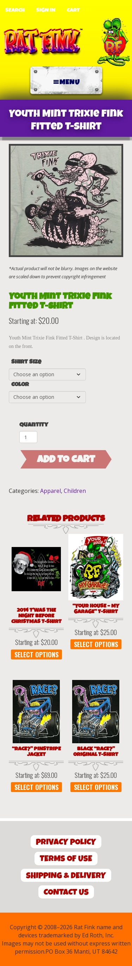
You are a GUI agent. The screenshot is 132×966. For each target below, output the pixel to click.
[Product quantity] (28, 437)
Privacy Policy (66, 842)
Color (20, 384)
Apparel (50, 491)
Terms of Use (66, 859)
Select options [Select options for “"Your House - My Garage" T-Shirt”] (96, 644)
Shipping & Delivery (66, 875)
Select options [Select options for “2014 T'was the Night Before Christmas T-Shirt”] (36, 654)
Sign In (45, 10)
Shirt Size (26, 362)
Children (75, 491)
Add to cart (66, 459)
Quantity (33, 424)
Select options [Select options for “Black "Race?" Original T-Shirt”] (96, 787)
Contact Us (66, 892)
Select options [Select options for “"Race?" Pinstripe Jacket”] (36, 787)
